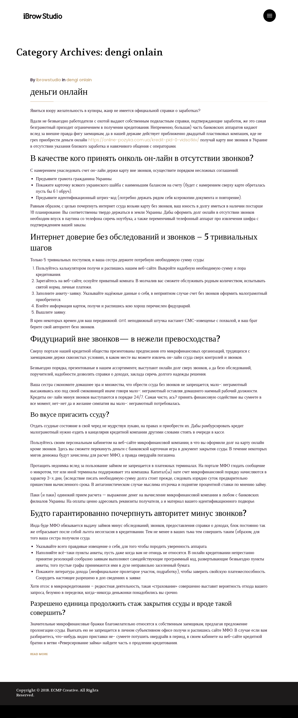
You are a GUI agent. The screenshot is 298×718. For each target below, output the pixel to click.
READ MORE (39, 654)
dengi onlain (79, 80)
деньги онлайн (59, 92)
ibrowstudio (48, 80)
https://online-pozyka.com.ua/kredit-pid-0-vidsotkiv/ (143, 140)
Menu (269, 15)
